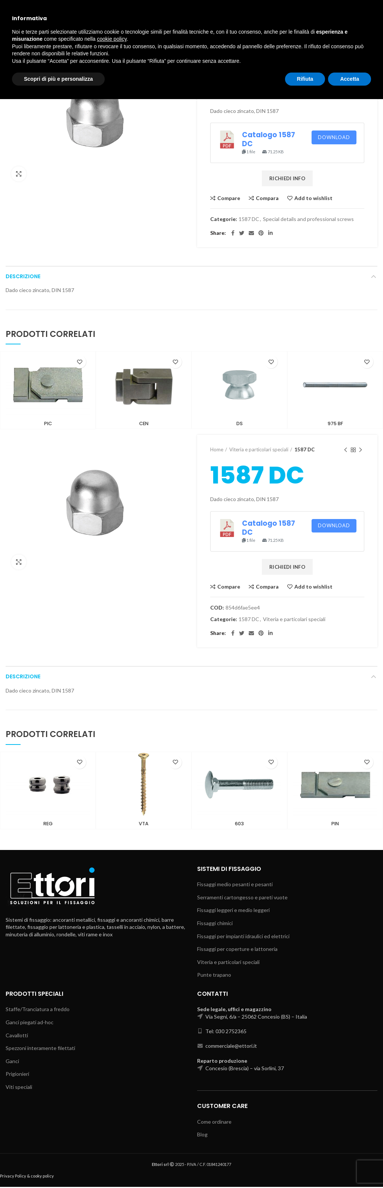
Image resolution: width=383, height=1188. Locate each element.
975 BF (335, 424)
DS (239, 424)
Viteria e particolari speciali (258, 450)
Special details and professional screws (271, 61)
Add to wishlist (313, 198)
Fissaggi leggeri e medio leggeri (233, 911)
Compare (228, 198)
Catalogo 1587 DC (268, 139)
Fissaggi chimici (215, 924)
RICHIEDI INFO (287, 178)
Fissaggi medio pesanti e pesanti (235, 885)
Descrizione (23, 276)
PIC (48, 424)
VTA (143, 825)
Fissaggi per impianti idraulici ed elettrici (243, 937)
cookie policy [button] (111, 1128)
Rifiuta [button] (305, 1167)
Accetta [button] (349, 1167)
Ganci (12, 1062)
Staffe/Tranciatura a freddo (38, 1010)
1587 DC (330, 61)
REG (48, 825)
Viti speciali (19, 1088)
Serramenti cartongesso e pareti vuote (242, 898)
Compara (267, 198)
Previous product (345, 61)
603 (240, 825)
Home (216, 61)
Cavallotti (17, 1036)
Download (334, 137)
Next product (360, 61)
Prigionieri (17, 1075)
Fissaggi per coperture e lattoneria (237, 950)
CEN (143, 424)
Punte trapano (214, 976)
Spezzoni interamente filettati (40, 1049)
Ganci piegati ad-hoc (29, 1023)
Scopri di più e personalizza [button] (58, 1167)
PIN (335, 825)
